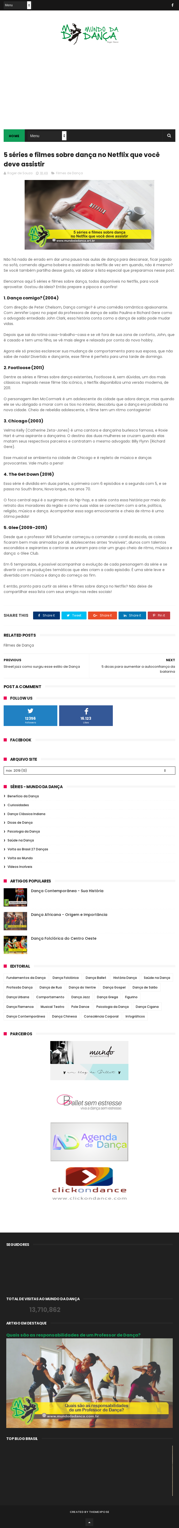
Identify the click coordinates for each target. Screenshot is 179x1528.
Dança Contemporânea (26, 1015)
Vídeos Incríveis (20, 866)
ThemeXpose (99, 1511)
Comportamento (50, 996)
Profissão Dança (20, 986)
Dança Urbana (18, 996)
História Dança (125, 977)
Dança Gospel (114, 986)
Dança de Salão (145, 986)
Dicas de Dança (20, 822)
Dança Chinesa (64, 1015)
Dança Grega (107, 996)
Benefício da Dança (23, 795)
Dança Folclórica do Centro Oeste (63, 937)
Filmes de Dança (69, 173)
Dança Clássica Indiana (26, 813)
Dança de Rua (51, 986)
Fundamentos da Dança (26, 977)
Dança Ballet (96, 977)
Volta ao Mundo (20, 857)
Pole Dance (80, 1006)
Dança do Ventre (82, 986)
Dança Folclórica (66, 977)
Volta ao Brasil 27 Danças (28, 848)
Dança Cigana (147, 1006)
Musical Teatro (52, 1006)
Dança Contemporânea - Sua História (67, 890)
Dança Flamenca (20, 1006)
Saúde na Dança (21, 839)
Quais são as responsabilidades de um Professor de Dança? (73, 1334)
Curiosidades (18, 804)
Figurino (131, 996)
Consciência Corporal (101, 1015)
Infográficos (135, 1015)
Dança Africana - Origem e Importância (69, 913)
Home (14, 136)
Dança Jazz (80, 996)
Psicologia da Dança (24, 830)
